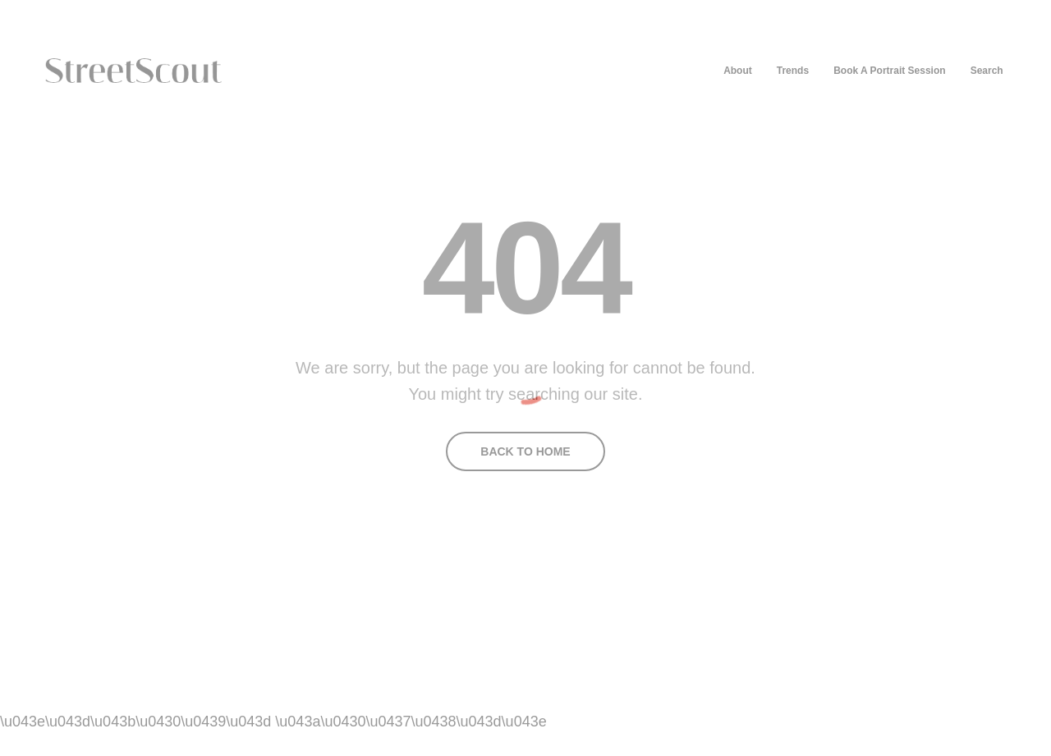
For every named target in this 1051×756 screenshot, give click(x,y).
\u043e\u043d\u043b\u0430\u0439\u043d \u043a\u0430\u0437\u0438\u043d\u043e (273, 721)
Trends (793, 70)
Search (987, 70)
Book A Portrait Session (889, 70)
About (737, 70)
